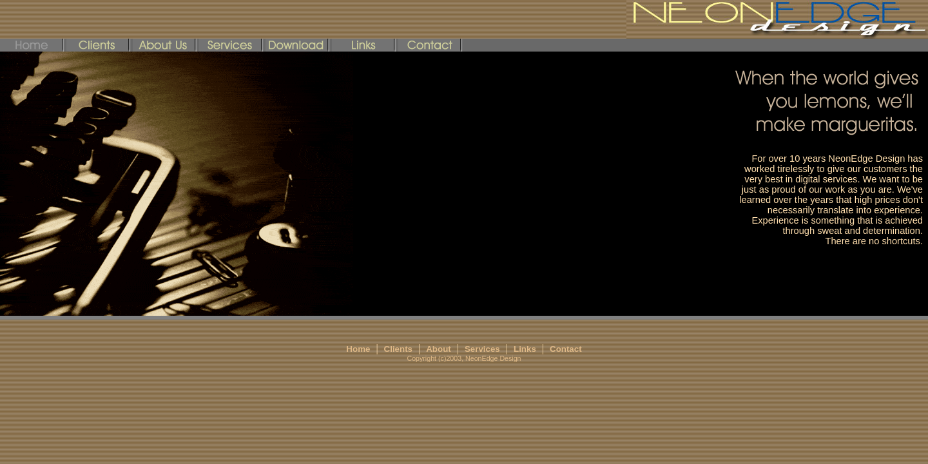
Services (482, 349)
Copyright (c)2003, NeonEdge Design (464, 358)
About (438, 349)
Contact (566, 349)
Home (358, 349)
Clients (398, 349)
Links (525, 349)
